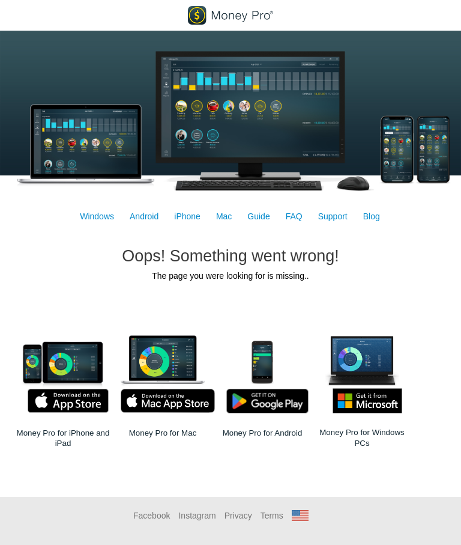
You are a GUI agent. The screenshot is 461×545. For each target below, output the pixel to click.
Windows (97, 216)
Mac (224, 216)
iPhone (187, 216)
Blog (371, 216)
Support (333, 216)
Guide (258, 216)
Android (144, 216)
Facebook (151, 515)
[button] (300, 515)
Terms (272, 515)
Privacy (238, 515)
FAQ (294, 216)
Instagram (196, 515)
